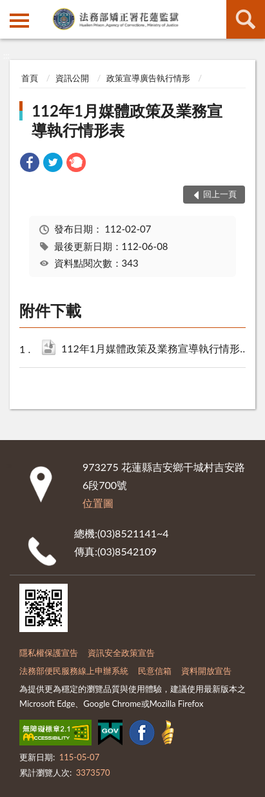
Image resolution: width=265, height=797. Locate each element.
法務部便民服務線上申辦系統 (73, 671)
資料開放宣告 (206, 671)
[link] (29, 164)
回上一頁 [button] (220, 194)
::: (10, 10)
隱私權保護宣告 (48, 653)
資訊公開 (72, 78)
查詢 (245, 19)
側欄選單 (19, 21)
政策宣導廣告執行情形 (148, 78)
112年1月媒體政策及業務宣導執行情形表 (127, 120)
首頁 (29, 78)
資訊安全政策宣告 (121, 653)
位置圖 (98, 503)
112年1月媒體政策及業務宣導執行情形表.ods (157, 349)
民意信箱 (155, 671)
